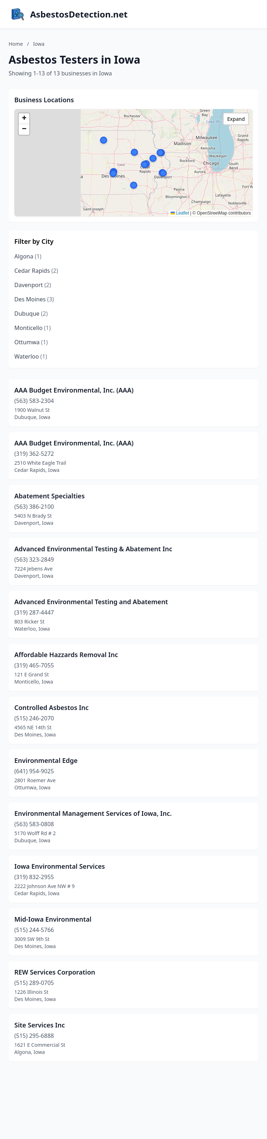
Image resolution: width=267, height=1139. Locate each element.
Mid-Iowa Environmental (52, 919)
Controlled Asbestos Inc (51, 707)
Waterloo (30, 356)
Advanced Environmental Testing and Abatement (91, 601)
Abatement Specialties (49, 496)
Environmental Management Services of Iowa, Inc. (93, 813)
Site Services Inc (39, 1025)
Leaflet (180, 213)
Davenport (32, 285)
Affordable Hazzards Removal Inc (66, 654)
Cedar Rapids (36, 271)
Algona (28, 256)
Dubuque (31, 313)
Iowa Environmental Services (59, 866)
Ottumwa (31, 342)
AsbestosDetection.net (79, 14)
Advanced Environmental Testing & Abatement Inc (93, 548)
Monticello (32, 328)
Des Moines (34, 299)
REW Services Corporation (54, 972)
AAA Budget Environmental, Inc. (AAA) (74, 390)
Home (16, 43)
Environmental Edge (46, 760)
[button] (163, 173)
